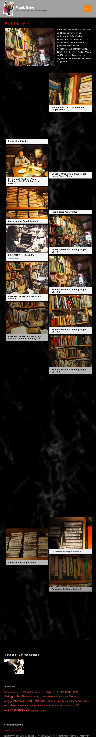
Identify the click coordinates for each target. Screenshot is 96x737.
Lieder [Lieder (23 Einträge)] (75, 701)
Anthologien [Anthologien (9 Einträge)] (10, 692)
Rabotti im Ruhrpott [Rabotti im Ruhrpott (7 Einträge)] (29, 705)
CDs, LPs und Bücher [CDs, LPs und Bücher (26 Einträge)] (66, 691)
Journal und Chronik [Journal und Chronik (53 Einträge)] (36, 701)
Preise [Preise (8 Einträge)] (7, 705)
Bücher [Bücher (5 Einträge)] (49, 692)
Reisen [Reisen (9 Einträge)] (47, 705)
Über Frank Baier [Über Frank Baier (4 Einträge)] (38, 711)
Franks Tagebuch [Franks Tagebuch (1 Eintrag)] (63, 696)
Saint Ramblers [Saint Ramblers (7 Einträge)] (59, 705)
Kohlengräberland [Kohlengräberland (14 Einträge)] (61, 701)
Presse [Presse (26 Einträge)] (14, 705)
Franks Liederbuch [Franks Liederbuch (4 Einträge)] (49, 697)
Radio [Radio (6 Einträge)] (41, 705)
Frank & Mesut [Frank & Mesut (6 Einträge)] (35, 696)
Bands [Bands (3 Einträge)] (18, 692)
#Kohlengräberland (12, 730)
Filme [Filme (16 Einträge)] (25, 696)
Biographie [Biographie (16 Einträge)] (27, 692)
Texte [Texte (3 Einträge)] (74, 706)
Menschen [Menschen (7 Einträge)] (84, 701)
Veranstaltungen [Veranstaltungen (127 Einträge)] (17, 710)
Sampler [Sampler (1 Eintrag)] (68, 705)
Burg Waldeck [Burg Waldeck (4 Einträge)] (39, 692)
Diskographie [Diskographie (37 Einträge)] (12, 696)
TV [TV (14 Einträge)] (78, 705)
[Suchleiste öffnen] (86, 8)
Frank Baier (25, 7)
